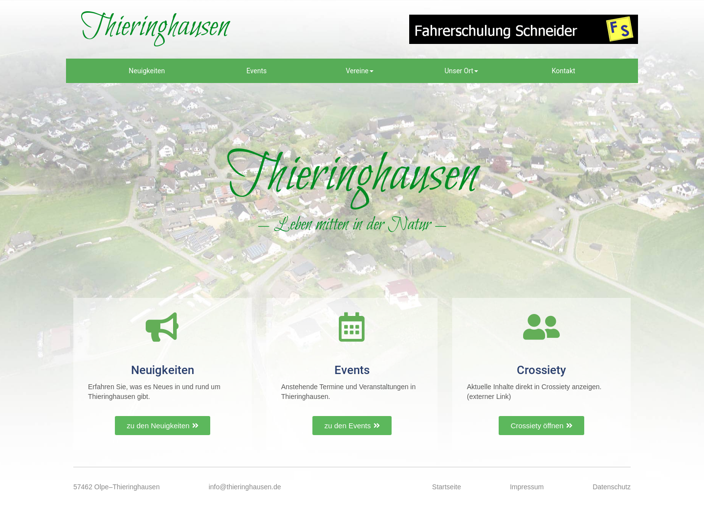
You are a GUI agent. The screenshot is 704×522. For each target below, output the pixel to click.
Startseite (446, 487)
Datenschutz (612, 487)
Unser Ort (461, 71)
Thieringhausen (155, 27)
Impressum (527, 487)
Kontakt (563, 71)
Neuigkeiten (147, 71)
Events (256, 71)
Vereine (360, 71)
